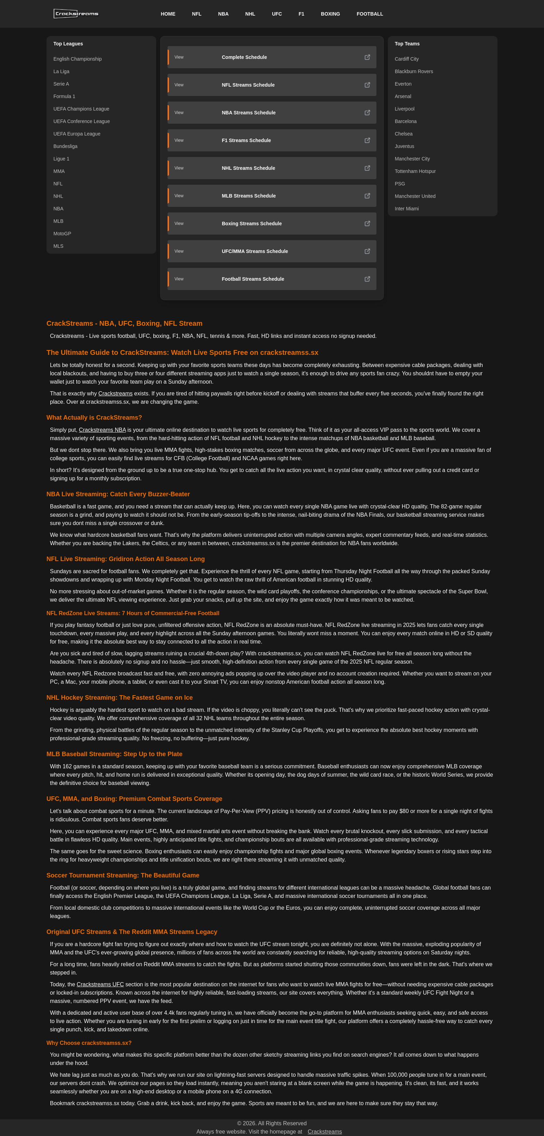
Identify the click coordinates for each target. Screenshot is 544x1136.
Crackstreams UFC (100, 984)
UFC (277, 14)
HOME (168, 14)
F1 (301, 14)
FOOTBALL (370, 14)
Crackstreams (116, 393)
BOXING (330, 14)
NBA (223, 14)
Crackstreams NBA (102, 430)
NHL (250, 14)
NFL (197, 14)
